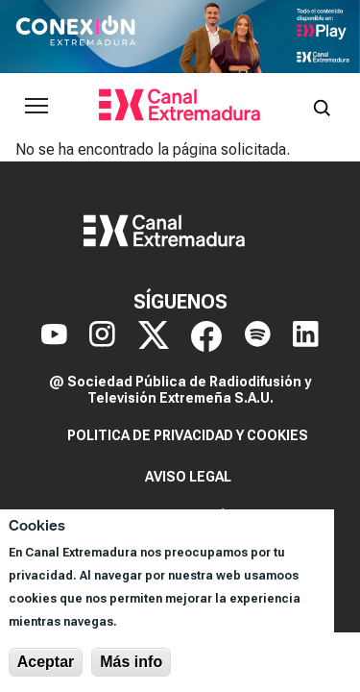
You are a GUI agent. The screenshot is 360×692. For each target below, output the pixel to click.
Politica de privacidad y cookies (187, 435)
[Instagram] (102, 336)
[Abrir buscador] (321, 106)
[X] (153, 336)
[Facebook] (206, 336)
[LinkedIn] (306, 336)
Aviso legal (188, 476)
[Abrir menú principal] (36, 106)
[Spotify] (258, 336)
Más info (131, 662)
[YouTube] (54, 336)
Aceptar (46, 662)
